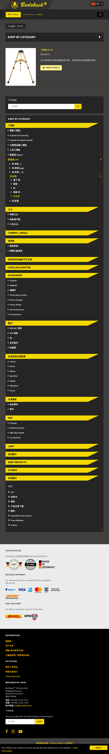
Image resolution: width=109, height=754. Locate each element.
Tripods (12, 280)
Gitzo (11, 366)
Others (12, 470)
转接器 (11, 348)
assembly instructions (20, 516)
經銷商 (8, 641)
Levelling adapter (19, 267)
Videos (12, 525)
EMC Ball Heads (15, 433)
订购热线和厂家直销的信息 (17, 655)
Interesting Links (13, 676)
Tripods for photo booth (20, 140)
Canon (11, 361)
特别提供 (12, 478)
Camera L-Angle (17, 233)
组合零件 (12, 404)
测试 (11, 501)
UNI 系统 (12, 333)
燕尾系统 (12, 246)
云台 (10, 209)
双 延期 (14, 201)
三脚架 (11, 125)
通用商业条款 (42, 743)
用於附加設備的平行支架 (20, 259)
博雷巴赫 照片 (12, 671)
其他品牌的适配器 (17, 356)
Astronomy (15, 275)
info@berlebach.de (23, 705)
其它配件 (12, 343)
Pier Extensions (15, 310)
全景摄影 (12, 399)
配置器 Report (15, 155)
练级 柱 (15, 192)
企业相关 (39, 14)
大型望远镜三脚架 (17, 145)
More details (51, 68)
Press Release (15, 520)
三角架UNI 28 (46, 50)
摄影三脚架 (13, 130)
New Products (17, 462)
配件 (10, 323)
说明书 (12, 497)
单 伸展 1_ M (16, 172)
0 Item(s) (13, 14)
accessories (14, 437)
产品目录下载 (16, 506)
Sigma (11, 381)
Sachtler (12, 376)
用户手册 (9, 646)
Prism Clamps (15, 300)
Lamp (11, 446)
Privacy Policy (28, 14)
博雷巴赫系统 (14, 251)
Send (39, 721)
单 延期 (56, 176)
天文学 (15, 196)
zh (95, 3)
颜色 (11, 511)
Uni (11, 492)
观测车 (11, 290)
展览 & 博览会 (12, 667)
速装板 (11, 241)
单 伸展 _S (15, 164)
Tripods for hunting (17, 135)
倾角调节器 (13, 219)
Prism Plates (14, 305)
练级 (14, 184)
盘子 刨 (15, 180)
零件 (10, 409)
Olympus (12, 386)
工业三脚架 (13, 150)
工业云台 (12, 224)
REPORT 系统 (14, 328)
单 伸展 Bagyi (16, 168)
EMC (10, 418)
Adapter (12, 285)
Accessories (14, 314)
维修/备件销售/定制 (14, 650)
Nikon (11, 371)
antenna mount (15, 428)
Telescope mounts (17, 295)
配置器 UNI (55, 160)
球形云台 (12, 214)
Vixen (11, 391)
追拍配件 (12, 454)
